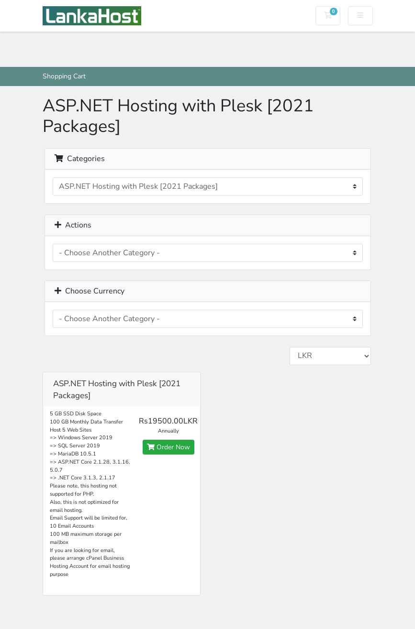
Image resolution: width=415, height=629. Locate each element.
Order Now (168, 447)
